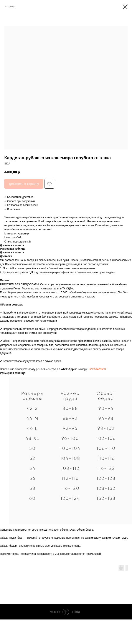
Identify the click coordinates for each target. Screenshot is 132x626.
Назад (11, 6)
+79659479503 (97, 369)
